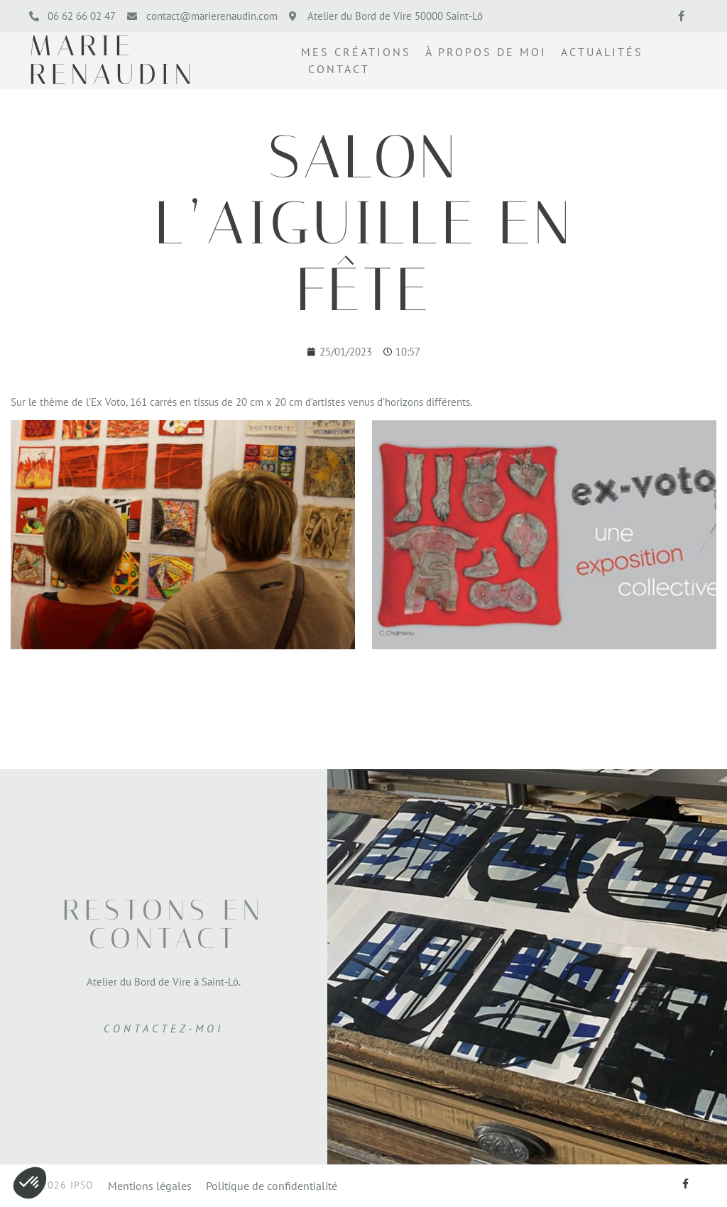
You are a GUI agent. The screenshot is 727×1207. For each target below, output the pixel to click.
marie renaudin (113, 60)
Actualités (602, 52)
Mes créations (356, 52)
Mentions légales (150, 1186)
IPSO (82, 1185)
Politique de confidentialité (271, 1186)
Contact (339, 69)
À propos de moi (486, 52)
